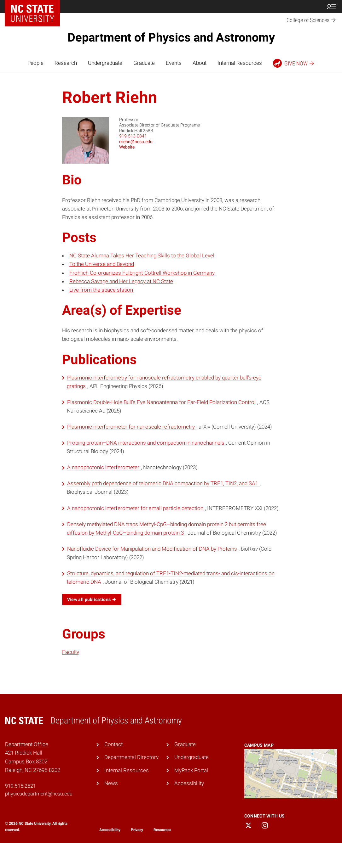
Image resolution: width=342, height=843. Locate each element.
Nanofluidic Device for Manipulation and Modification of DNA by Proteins (152, 549)
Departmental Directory (131, 757)
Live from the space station (101, 290)
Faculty (70, 652)
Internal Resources (239, 63)
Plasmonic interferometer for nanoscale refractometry (131, 427)
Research (66, 63)
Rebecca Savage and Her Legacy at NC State (121, 281)
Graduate (144, 63)
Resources (162, 830)
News (111, 783)
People (35, 63)
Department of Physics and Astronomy (171, 37)
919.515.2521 (20, 786)
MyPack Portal (191, 770)
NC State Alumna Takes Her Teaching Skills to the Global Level (141, 255)
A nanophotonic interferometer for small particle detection (136, 508)
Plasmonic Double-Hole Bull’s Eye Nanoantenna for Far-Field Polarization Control (162, 402)
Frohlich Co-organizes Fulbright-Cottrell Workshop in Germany (142, 273)
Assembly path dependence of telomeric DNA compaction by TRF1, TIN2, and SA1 (163, 483)
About (199, 63)
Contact (113, 744)
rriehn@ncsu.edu (136, 141)
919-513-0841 (133, 135)
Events (174, 63)
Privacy (137, 830)
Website (127, 146)
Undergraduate (105, 63)
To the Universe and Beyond (101, 264)
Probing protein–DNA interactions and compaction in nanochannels (146, 443)
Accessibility (189, 783)
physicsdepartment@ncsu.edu (38, 794)
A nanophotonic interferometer (104, 467)
